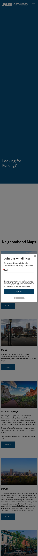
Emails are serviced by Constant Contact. (20, 286)
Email (6, 270)
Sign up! (19, 291)
